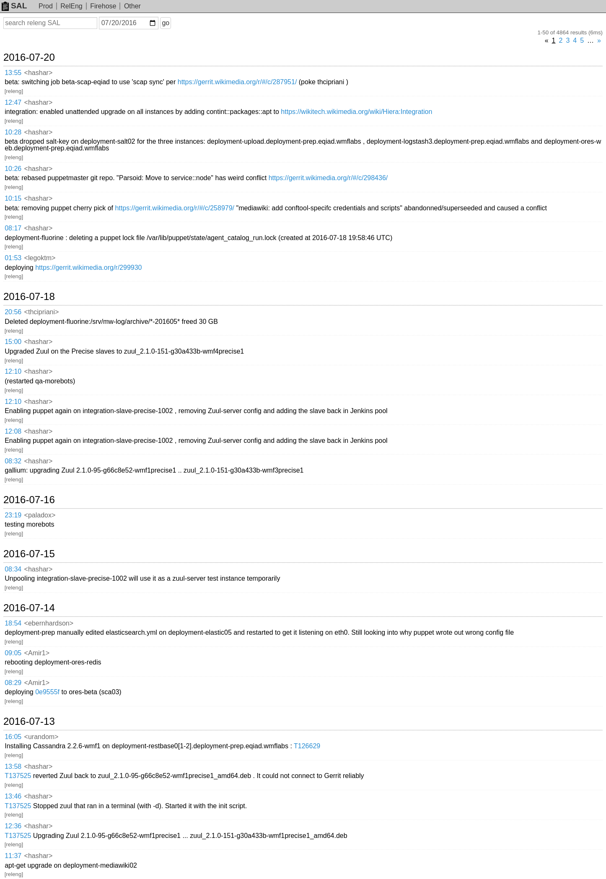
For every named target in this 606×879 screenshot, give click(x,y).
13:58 (13, 766)
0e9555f (47, 691)
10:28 (13, 132)
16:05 (13, 736)
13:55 (13, 72)
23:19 (13, 515)
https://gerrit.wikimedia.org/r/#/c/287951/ (237, 81)
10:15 (13, 198)
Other (132, 6)
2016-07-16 (29, 499)
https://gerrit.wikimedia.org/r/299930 (88, 267)
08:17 (13, 228)
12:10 (13, 371)
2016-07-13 (29, 721)
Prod (46, 6)
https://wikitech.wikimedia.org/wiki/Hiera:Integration (356, 111)
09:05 (13, 653)
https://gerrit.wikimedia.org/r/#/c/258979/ (174, 208)
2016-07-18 (29, 296)
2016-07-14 (29, 608)
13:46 (13, 796)
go (165, 22)
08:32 (13, 461)
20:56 (13, 311)
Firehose (103, 6)
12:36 (13, 826)
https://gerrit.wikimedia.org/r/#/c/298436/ (328, 177)
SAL (14, 5)
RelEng (71, 6)
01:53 (13, 257)
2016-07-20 (29, 57)
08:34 (13, 569)
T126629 (307, 746)
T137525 (18, 775)
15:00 (13, 341)
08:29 (13, 682)
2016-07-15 (29, 554)
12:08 (13, 431)
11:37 (13, 855)
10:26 (13, 168)
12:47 (13, 102)
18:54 (13, 623)
